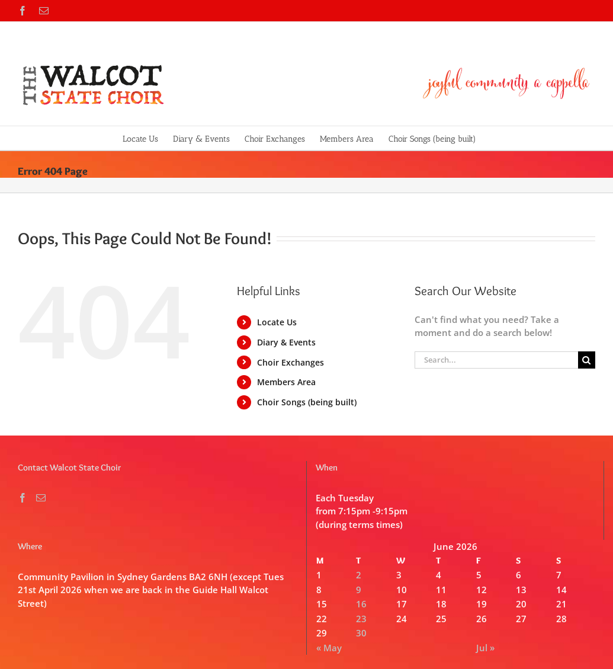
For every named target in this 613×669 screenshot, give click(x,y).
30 (361, 633)
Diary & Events (286, 342)
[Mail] (41, 497)
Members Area (286, 382)
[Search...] (496, 360)
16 (361, 604)
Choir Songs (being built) (307, 402)
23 (361, 619)
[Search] (586, 360)
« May (329, 648)
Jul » (485, 648)
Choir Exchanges (290, 362)
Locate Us (277, 322)
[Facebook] (22, 497)
